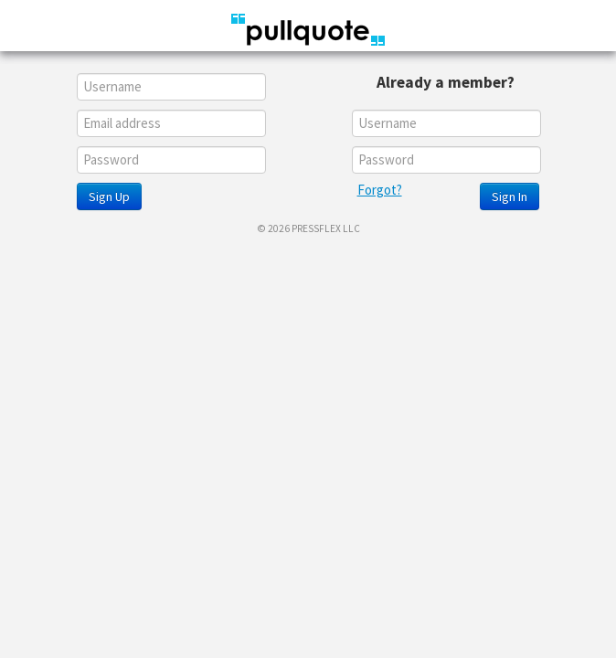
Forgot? (379, 189)
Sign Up (109, 196)
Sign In (509, 196)
